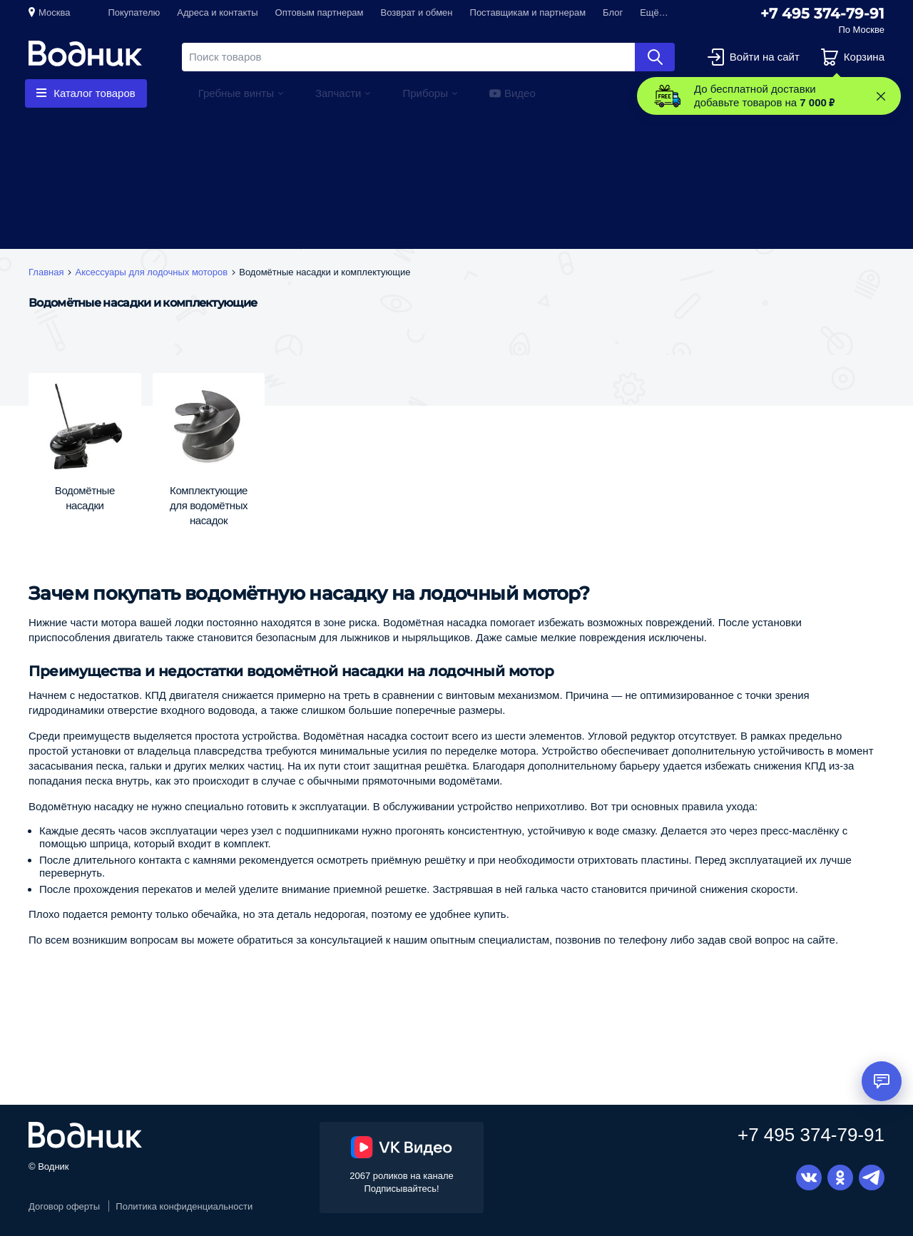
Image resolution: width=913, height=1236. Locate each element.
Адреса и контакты (217, 12)
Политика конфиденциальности (184, 1206)
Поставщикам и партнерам (528, 12)
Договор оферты (64, 1206)
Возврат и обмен (417, 12)
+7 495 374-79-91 (822, 13)
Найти (655, 57)
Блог (613, 12)
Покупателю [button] (134, 12)
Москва (54, 12)
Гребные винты (236, 93)
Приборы (425, 93)
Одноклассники (840, 1177)
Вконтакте (809, 1177)
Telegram (871, 1177)
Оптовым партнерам (319, 12)
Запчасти (338, 93)
